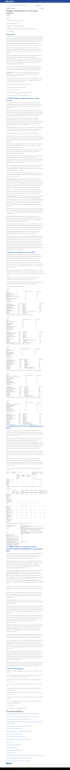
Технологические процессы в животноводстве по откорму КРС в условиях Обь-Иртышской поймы (24, 755)
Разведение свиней (9, 742)
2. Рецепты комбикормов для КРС (21, 252)
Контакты (62, 1)
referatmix (10, 1)
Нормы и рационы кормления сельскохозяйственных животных (18, 739)
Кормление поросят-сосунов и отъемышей (14, 728)
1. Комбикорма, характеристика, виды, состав (22, 99)
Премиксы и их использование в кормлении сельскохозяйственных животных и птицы (22, 716)
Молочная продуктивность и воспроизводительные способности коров (19, 731)
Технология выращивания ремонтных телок (14, 750)
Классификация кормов (10, 752)
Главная (7, 5)
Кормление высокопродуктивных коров (13, 744)
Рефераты (41, 1)
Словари (56, 1)
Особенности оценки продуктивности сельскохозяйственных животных (19, 758)
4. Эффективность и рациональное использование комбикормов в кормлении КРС (24, 548)
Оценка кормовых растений (11, 747)
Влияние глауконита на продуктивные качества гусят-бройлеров (18, 760)
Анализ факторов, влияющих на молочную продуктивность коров (18, 719)
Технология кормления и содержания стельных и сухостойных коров (19, 726)
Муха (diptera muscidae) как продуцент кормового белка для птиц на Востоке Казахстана (22, 713)
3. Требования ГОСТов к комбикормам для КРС (24, 427)
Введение (10, 34)
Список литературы (14, 668)
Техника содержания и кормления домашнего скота (15, 736)
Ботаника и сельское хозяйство (20, 5)
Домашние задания (48, 1)
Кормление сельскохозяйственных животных (14, 734)
